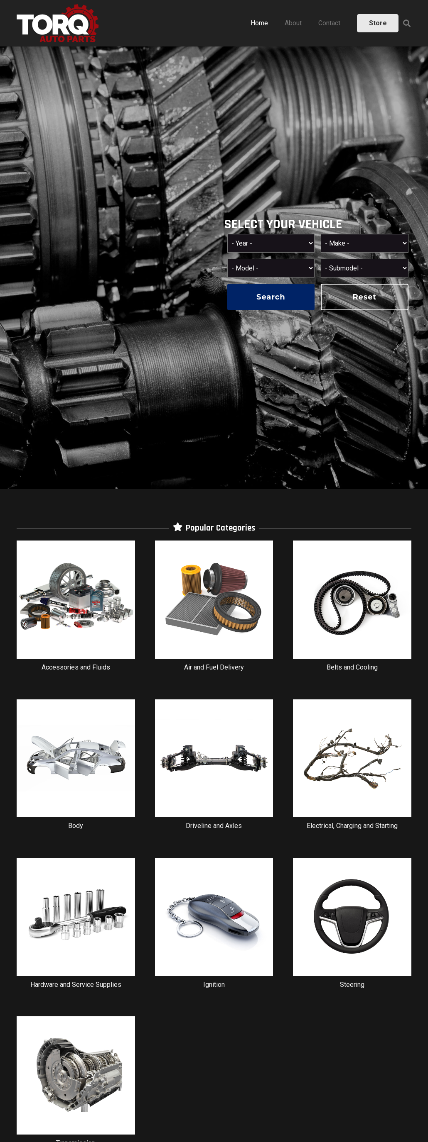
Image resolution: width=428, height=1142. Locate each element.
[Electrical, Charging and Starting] (352, 768)
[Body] (76, 768)
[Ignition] (214, 927)
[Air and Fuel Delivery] (214, 610)
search (270, 297)
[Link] (58, 23)
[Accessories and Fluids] (76, 610)
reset (364, 297)
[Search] (406, 23)
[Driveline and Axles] (214, 768)
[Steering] (352, 927)
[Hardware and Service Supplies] (76, 927)
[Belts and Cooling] (352, 610)
